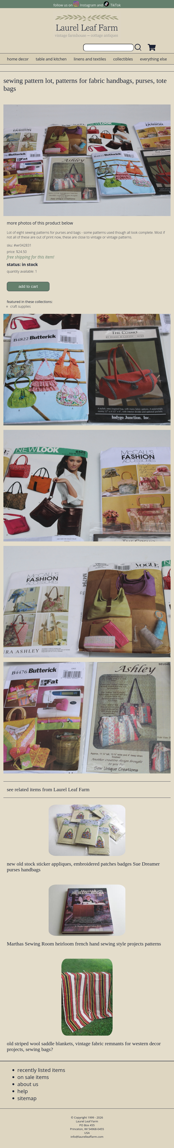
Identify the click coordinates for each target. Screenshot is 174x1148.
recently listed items (41, 1069)
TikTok (115, 5)
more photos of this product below (40, 223)
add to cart (28, 286)
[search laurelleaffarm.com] (139, 47)
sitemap (27, 1098)
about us (27, 1084)
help (22, 1091)
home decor (18, 59)
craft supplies (20, 306)
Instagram (88, 5)
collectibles (123, 59)
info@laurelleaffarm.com (87, 1137)
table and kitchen (51, 59)
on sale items (33, 1076)
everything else (153, 59)
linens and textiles (90, 59)
